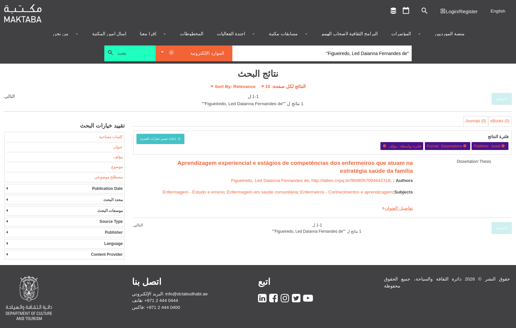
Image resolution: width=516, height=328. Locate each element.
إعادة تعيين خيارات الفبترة (158, 138)
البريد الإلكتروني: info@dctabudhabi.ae (170, 293)
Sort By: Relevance (235, 86)
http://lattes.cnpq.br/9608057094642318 (350, 180)
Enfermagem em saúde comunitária (262, 192)
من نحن (60, 34)
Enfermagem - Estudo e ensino (193, 192)
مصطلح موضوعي (108, 177)
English (498, 11)
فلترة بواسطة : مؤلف (402, 146)
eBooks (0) (499, 121)
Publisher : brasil (490, 146)
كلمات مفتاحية (111, 136)
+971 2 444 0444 (161, 300)
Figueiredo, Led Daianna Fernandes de (270, 180)
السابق (501, 98)
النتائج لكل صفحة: (285, 86)
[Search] (322, 53)
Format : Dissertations (447, 146)
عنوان (118, 147)
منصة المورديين (450, 34)
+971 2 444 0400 (163, 307)
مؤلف (118, 157)
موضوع (117, 166)
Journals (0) (475, 121)
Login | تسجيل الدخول (458, 11)
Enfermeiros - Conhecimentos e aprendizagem (346, 192)
